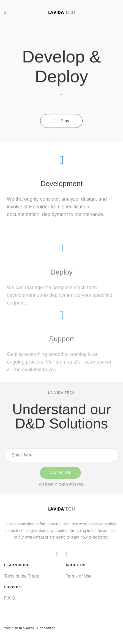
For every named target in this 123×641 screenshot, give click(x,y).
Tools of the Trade (21, 576)
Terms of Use (79, 576)
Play (61, 123)
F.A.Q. (10, 598)
